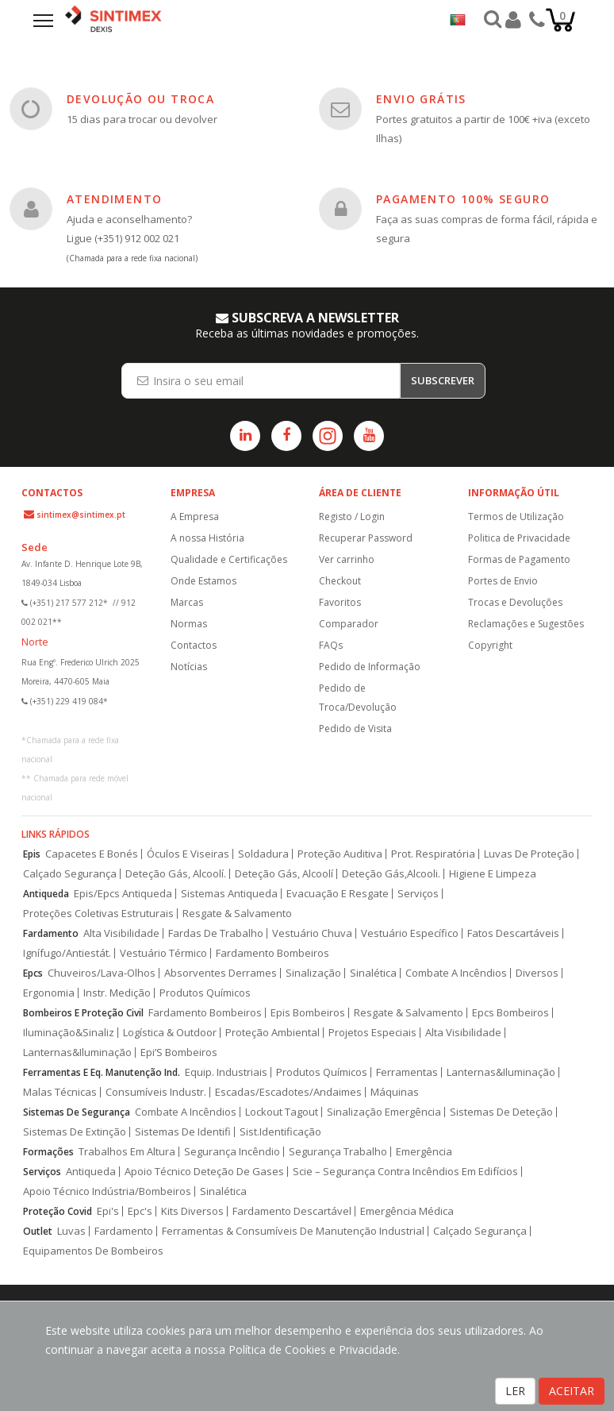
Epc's (140, 1211)
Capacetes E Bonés (91, 854)
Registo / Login (352, 516)
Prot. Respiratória (433, 854)
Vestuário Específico (410, 933)
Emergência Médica (407, 1211)
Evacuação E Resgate (337, 894)
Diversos (537, 973)
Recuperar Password (366, 538)
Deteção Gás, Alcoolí (284, 874)
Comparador (348, 623)
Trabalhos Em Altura (127, 1152)
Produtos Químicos (205, 993)
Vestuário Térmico (163, 953)
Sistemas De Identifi (183, 1132)
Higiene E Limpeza (492, 874)
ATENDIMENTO (114, 198)
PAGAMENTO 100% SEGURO (463, 198)
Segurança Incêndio (232, 1152)
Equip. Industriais (226, 1072)
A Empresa (195, 516)
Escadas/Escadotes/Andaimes (288, 1092)
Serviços (418, 894)
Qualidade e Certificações (229, 559)
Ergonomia (49, 993)
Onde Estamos (203, 581)
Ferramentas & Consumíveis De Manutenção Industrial (293, 1231)
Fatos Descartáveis (513, 933)
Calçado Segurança (70, 874)
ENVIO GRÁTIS (421, 98)
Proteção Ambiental (272, 1032)
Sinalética (373, 973)
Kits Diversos (192, 1211)
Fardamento (51, 933)
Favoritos (340, 602)
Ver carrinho (346, 559)
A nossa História (207, 538)
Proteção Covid (57, 1211)
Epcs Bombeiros (510, 1013)
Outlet (37, 1231)
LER (515, 1390)
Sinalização (313, 973)
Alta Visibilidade (121, 933)
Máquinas (394, 1092)
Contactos (194, 645)
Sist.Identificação (280, 1132)
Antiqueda (46, 894)
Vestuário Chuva (312, 933)
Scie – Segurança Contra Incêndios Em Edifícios (405, 1171)
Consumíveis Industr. (156, 1092)
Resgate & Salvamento (237, 913)
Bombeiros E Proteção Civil (83, 1013)
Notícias (189, 666)
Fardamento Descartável (291, 1211)
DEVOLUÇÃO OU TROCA (140, 98)
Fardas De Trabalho (215, 933)
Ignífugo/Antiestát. (67, 953)
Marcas (187, 602)
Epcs (33, 973)
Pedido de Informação (369, 666)
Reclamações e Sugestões (526, 623)
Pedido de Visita (355, 728)
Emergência (424, 1152)
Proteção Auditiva (339, 854)
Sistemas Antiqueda (229, 894)
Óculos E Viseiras (188, 854)
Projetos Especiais (372, 1032)
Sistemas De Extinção (74, 1132)
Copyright (490, 645)
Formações (48, 1152)
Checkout (340, 581)
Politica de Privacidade (519, 538)
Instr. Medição (117, 993)
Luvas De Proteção (529, 854)
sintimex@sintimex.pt (80, 514)
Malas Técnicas (60, 1092)
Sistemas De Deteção (501, 1112)
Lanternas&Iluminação (77, 1052)
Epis (31, 854)
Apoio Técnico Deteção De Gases (204, 1171)
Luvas (71, 1231)
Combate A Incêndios (456, 973)
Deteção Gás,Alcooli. (391, 874)
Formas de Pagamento (519, 559)
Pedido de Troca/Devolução (358, 697)
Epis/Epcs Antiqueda (123, 894)
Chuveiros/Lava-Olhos (101, 973)
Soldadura (263, 854)
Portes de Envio (503, 581)
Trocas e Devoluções (515, 602)
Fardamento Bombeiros (272, 953)
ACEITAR (571, 1390)
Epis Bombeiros (308, 1013)
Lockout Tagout (281, 1112)
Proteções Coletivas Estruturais (98, 913)
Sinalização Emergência (384, 1112)
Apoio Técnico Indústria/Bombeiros (107, 1191)
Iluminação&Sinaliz (68, 1032)
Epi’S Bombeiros (178, 1052)
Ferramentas (407, 1072)
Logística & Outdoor (170, 1032)
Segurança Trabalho (338, 1152)
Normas (189, 623)
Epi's (108, 1211)
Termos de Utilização (516, 516)
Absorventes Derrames (220, 973)
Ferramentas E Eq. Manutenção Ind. (101, 1072)
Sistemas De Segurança (76, 1112)
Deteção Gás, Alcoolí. (175, 874)
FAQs (331, 645)
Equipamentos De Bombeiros (93, 1251)
